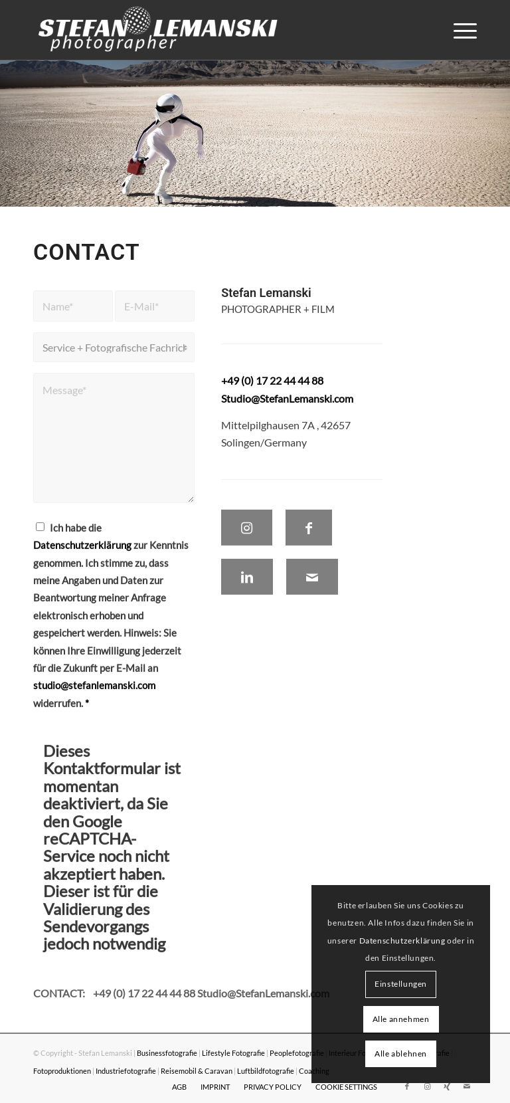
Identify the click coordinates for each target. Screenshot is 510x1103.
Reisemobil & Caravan (196, 1070)
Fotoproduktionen (62, 1070)
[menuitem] (458, 30)
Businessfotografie (167, 1053)
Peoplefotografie (297, 1053)
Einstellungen (401, 984)
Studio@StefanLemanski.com (287, 405)
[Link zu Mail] (467, 1086)
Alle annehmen (401, 1019)
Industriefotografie (126, 1070)
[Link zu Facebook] (407, 1086)
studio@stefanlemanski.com (94, 693)
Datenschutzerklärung (82, 553)
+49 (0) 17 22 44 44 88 (145, 993)
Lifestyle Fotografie (233, 1053)
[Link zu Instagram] (427, 1086)
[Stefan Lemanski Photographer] (158, 30)
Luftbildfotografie (265, 1070)
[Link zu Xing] (447, 1086)
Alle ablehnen (401, 1053)
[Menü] (458, 30)
